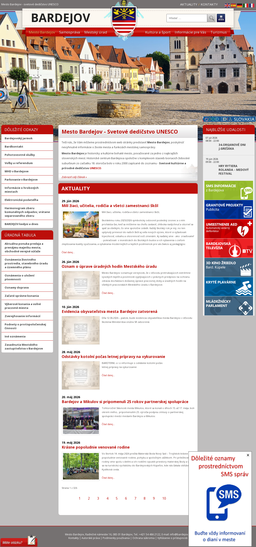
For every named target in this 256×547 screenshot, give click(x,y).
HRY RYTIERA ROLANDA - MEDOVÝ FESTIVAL (234, 169)
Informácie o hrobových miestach (22, 189)
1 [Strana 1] (79, 498)
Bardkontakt (14, 146)
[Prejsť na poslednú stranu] (181, 498)
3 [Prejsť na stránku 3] (98, 498)
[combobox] (186, 18)
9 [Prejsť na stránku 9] (154, 498)
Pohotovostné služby (20, 155)
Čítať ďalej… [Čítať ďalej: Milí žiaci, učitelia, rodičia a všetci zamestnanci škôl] (68, 252)
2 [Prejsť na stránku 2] (89, 498)
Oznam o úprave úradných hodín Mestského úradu (109, 266)
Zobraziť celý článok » (74, 177)
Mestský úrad (95, 32)
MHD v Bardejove (17, 171)
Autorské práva (91, 538)
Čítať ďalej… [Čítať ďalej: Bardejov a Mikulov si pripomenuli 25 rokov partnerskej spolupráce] (108, 424)
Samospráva (69, 32)
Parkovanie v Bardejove (21, 179)
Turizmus (218, 32)
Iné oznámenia (15, 336)
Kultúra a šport (157, 32)
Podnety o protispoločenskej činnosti (25, 326)
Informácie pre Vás (190, 32)
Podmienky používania (116, 538)
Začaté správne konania (22, 296)
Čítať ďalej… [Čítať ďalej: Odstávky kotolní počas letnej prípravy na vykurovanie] (108, 375)
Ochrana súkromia (143, 538)
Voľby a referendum (19, 163)
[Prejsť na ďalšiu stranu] (173, 498)
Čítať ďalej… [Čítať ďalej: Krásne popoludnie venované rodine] (108, 477)
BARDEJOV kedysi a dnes (21, 224)
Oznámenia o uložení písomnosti (19, 277)
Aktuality (188, 4)
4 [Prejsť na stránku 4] (107, 498)
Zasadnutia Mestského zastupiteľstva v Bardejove (24, 346)
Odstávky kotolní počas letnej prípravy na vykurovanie (113, 356)
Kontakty (209, 4)
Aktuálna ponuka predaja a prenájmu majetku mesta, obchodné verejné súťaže (24, 247)
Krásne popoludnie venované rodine (96, 447)
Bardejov (60, 17)
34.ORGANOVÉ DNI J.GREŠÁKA (232, 147)
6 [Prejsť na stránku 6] (126, 498)
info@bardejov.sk (180, 534)
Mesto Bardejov (42, 32)
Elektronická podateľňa (21, 200)
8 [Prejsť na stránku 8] (145, 498)
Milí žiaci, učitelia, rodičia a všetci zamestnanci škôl (110, 205)
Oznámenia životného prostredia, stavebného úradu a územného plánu (26, 263)
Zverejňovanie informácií (22, 316)
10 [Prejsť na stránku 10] (164, 498)
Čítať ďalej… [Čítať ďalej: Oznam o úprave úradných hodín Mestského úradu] (108, 292)
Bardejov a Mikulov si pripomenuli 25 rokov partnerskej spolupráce (125, 401)
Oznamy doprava (17, 287)
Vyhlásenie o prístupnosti (172, 538)
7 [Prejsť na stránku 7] (135, 498)
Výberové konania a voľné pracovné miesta (23, 306)
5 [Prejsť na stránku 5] (117, 498)
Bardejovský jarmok (19, 138)
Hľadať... (211, 18)
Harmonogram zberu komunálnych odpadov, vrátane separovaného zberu (27, 212)
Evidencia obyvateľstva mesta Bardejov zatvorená (109, 311)
